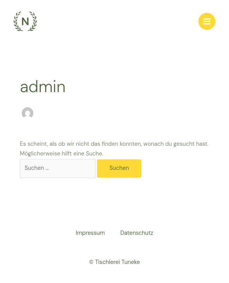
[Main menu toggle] (206, 21)
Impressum (90, 233)
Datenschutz (136, 233)
